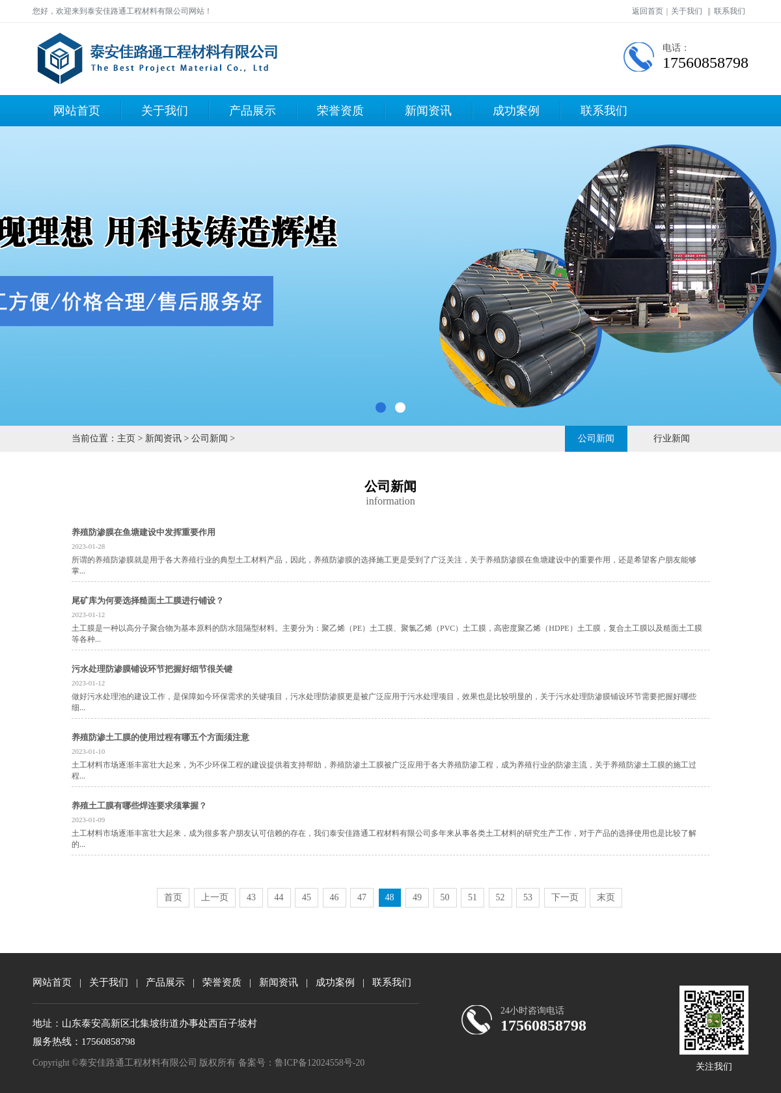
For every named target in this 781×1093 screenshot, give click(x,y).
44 (279, 897)
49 (417, 897)
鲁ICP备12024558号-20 (319, 1063)
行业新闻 (671, 438)
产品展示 (252, 110)
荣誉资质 (340, 110)
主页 (126, 438)
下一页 (565, 897)
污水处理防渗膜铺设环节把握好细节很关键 (152, 669)
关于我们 (686, 11)
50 (445, 897)
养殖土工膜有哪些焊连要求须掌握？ (139, 805)
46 (334, 897)
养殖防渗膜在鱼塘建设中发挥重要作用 (143, 532)
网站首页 (76, 110)
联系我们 (729, 11)
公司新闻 (209, 438)
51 (472, 897)
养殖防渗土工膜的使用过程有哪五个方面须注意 (160, 737)
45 (306, 897)
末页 (606, 897)
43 (251, 897)
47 (361, 897)
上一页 (214, 897)
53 (527, 897)
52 (500, 897)
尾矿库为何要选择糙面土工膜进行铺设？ (148, 600)
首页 (173, 897)
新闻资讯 (428, 110)
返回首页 (647, 11)
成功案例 (516, 110)
